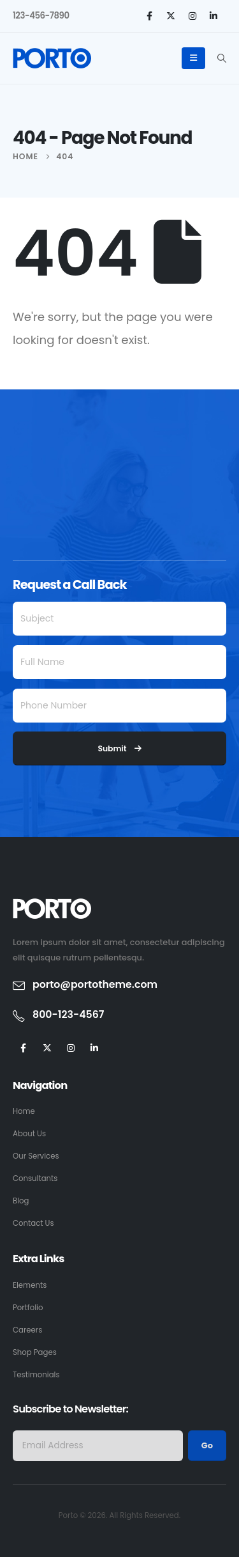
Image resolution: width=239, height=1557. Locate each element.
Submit (119, 748)
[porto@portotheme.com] (119, 985)
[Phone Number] (119, 706)
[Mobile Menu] (193, 58)
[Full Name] (119, 662)
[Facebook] (150, 16)
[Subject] (119, 619)
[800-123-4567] (119, 1015)
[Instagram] (192, 16)
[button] (221, 58)
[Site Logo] (52, 58)
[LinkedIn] (213, 16)
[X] (171, 16)
